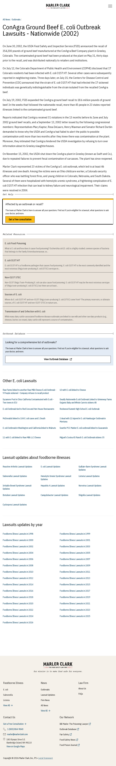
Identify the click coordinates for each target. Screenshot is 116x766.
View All (6, 705)
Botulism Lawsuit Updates (14, 495)
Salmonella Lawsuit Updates (15, 476)
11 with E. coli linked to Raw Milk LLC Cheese (22, 437)
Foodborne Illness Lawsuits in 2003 (75, 546)
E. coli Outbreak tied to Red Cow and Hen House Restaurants (28, 409)
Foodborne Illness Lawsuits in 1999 (75, 533)
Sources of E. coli (13, 294)
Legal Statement (45, 758)
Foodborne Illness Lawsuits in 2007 (75, 559)
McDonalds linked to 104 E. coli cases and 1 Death (24, 418)
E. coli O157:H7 (12, 260)
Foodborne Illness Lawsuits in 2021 (75, 603)
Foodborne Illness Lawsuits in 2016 (18, 591)
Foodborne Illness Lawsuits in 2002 (18, 546)
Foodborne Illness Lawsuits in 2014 (18, 584)
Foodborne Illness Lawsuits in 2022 (18, 610)
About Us (82, 688)
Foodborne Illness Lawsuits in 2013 (75, 578)
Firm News (45, 700)
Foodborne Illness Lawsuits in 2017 (75, 591)
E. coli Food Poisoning (15, 243)
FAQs (80, 693)
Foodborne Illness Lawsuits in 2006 (18, 559)
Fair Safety (64, 734)
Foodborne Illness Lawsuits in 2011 (75, 572)
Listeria (6, 700)
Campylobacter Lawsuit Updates (54, 495)
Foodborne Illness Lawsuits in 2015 (75, 584)
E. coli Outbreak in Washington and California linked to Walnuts (29, 428)
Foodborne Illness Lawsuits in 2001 (75, 540)
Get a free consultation (20, 219)
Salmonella (8, 695)
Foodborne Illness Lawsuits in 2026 (18, 622)
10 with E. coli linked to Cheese (73, 390)
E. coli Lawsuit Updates (50, 466)
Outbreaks (16, 19)
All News (6, 19)
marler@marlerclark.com (17, 734)
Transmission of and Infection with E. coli (25, 311)
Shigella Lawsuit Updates (89, 495)
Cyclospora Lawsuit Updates (15, 504)
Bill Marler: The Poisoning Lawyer (74, 724)
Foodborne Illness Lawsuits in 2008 (18, 565)
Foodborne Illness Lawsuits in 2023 (75, 610)
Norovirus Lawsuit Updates (90, 485)
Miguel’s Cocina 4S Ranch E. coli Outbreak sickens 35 (82, 437)
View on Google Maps (15, 746)
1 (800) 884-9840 (15, 729)
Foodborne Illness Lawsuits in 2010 (18, 572)
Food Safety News (67, 739)
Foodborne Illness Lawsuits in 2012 (18, 578)
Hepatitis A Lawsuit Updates (53, 485)
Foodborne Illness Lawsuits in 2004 (18, 552)
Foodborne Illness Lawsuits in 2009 (75, 565)
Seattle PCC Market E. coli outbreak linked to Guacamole (84, 428)
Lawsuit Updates (48, 695)
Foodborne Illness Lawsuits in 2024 (18, 616)
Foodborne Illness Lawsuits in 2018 (18, 597)
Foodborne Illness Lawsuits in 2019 (75, 597)
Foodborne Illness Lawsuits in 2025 (75, 616)
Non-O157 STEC (13, 277)
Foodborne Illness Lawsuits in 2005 (75, 552)
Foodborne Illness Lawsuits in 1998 (18, 533)
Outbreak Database (68, 729)
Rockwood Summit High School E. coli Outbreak (79, 409)
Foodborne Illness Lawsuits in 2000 (18, 540)
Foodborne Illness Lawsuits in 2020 (18, 603)
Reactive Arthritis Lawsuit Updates (17, 466)
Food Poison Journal (68, 745)
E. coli (5, 689)
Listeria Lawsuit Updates (89, 476)
